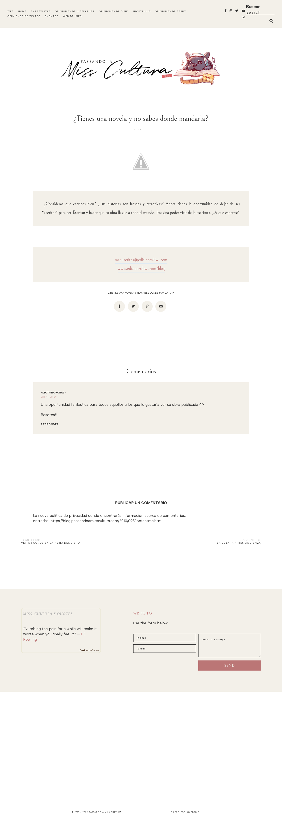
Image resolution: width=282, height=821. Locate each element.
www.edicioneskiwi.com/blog (141, 268)
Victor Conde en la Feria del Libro (50, 542)
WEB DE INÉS (72, 16)
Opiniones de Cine (113, 11)
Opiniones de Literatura (75, 11)
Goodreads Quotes (89, 650)
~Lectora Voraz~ (53, 392)
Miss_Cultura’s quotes (48, 614)
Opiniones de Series (171, 11)
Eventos (51, 16)
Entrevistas (41, 11)
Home (22, 11)
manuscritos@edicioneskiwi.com (141, 259)
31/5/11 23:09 (49, 396)
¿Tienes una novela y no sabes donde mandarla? (141, 292)
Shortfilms (141, 11)
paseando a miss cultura (105, 812)
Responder (50, 424)
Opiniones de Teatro (24, 16)
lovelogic (192, 812)
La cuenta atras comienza (239, 542)
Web (10, 11)
